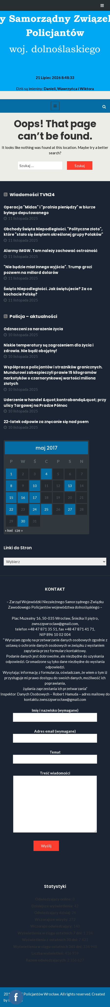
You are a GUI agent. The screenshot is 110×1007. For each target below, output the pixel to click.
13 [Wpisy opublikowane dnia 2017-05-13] (70, 486)
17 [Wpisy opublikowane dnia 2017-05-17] (35, 497)
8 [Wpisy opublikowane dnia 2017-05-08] (11, 486)
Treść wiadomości (55, 802)
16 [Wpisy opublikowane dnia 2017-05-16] (23, 497)
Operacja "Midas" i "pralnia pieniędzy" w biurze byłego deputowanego (49, 210)
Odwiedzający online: (54, 899)
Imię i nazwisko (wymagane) (55, 714)
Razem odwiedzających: (46, 960)
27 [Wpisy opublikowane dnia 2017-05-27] (70, 509)
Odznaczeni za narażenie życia (33, 328)
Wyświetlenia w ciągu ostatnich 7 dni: (50, 933)
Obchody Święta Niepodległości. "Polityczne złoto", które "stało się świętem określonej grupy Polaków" (53, 231)
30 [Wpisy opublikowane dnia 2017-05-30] (23, 521)
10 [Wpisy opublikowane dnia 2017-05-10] (35, 486)
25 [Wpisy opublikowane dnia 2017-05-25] (46, 509)
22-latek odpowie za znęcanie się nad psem (46, 421)
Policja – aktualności (33, 316)
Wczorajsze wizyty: (52, 919)
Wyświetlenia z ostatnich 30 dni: (50, 939)
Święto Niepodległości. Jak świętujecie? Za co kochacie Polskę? (48, 291)
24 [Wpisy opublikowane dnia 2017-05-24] (35, 509)
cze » (19, 530)
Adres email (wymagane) (55, 734)
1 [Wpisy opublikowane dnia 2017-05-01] (11, 474)
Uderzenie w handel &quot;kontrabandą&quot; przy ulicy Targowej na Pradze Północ (55, 402)
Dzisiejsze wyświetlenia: (53, 906)
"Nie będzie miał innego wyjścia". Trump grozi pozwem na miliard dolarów (48, 269)
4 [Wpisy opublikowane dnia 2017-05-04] (46, 474)
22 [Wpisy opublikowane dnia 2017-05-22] (11, 509)
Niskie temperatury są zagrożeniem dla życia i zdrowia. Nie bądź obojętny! (48, 348)
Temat (55, 755)
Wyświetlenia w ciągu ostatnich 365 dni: (48, 946)
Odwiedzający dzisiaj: (53, 912)
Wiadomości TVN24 (32, 194)
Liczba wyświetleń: (48, 953)
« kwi (9, 530)
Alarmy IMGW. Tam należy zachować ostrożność (51, 250)
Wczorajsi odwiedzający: (51, 926)
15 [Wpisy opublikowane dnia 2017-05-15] (11, 497)
